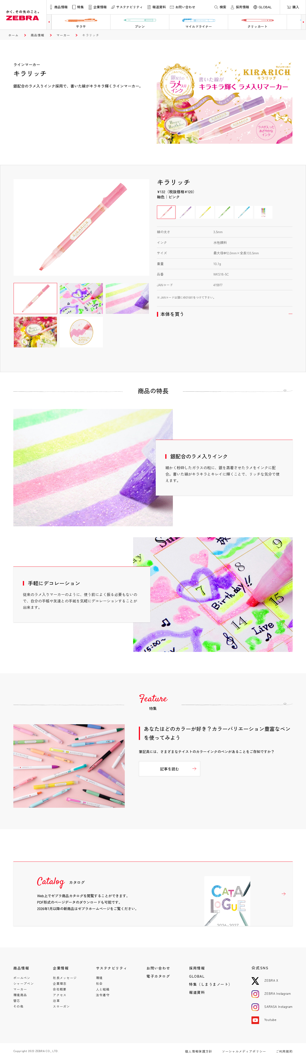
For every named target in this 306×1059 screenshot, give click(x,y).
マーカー (63, 35)
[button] (49, 22)
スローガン (61, 1006)
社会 (99, 983)
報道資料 (197, 992)
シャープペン (23, 983)
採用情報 (197, 967)
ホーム (13, 35)
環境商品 (20, 995)
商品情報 (37, 35)
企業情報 (61, 967)
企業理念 (59, 983)
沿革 (56, 1000)
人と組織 (103, 989)
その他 (18, 1006)
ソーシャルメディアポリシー (244, 1051)
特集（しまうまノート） (210, 984)
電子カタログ (158, 976)
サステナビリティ (111, 967)
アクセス (59, 995)
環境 (99, 977)
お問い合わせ (158, 967)
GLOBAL (197, 976)
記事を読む (169, 769)
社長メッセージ (65, 977)
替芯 (16, 1000)
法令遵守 (103, 995)
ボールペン (21, 977)
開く (225, 314)
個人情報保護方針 (198, 1051)
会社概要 (59, 989)
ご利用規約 (284, 1051)
